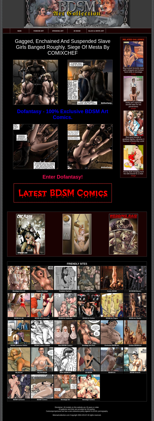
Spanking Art (58, 31)
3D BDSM (77, 31)
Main (19, 31)
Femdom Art (39, 31)
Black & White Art (96, 31)
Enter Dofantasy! (62, 177)
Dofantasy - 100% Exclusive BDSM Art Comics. (62, 114)
